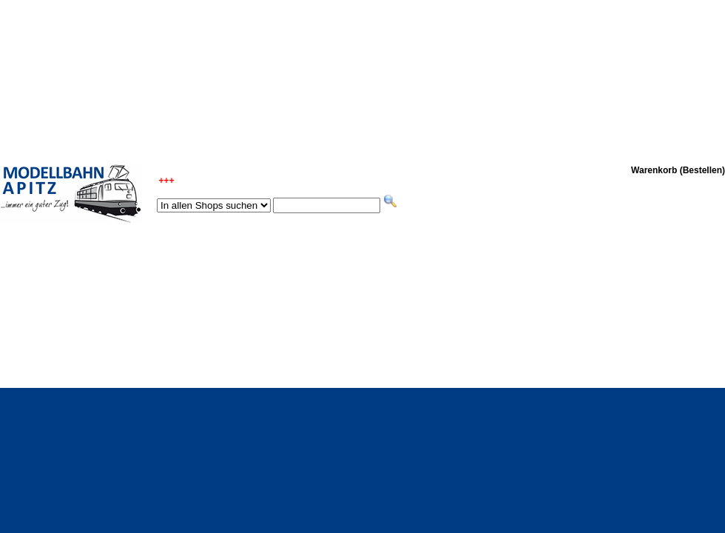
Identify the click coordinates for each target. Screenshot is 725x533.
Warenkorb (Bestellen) (678, 170)
